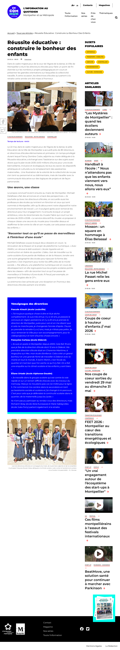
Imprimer (27, 59)
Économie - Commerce (102, 565)
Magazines (104, 5)
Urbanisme (89, 266)
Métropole (91, 52)
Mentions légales (94, 646)
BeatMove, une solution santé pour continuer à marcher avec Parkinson (97, 580)
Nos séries (48, 631)
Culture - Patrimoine (94, 72)
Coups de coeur (91, 314)
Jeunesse (88, 160)
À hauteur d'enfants (14, 136)
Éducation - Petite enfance (35, 136)
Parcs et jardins (91, 223)
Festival (92, 516)
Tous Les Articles (25, 33)
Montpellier (52, 136)
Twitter (3, 130)
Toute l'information (52, 635)
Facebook (3, 122)
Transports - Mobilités (95, 57)
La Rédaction (111, 646)
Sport (96, 160)
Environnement (92, 67)
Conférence (89, 418)
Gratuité (90, 62)
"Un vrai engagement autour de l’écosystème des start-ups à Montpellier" (97, 481)
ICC (86, 516)
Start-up (88, 467)
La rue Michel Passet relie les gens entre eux (97, 276)
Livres (104, 109)
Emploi (96, 467)
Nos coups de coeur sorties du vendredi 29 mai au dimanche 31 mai (98, 382)
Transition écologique (93, 415)
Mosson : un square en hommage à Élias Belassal (96, 233)
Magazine (48, 627)
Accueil (11, 33)
